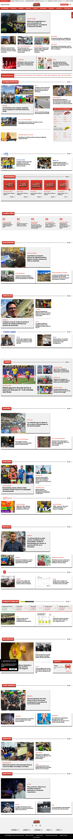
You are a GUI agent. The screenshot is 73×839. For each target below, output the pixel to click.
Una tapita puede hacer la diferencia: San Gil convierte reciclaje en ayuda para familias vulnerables (61, 64)
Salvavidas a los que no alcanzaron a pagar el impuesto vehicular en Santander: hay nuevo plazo (61, 561)
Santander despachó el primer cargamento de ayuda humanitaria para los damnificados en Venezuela (24, 277)
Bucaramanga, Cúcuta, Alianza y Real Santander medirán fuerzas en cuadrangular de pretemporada (17, 489)
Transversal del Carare (41, 75)
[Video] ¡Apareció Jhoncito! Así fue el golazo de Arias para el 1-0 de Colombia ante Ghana (65, 226)
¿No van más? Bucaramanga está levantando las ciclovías (42, 112)
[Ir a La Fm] (5, 154)
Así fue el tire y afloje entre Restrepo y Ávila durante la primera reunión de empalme (23, 582)
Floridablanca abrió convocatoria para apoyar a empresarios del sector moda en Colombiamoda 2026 (25, 64)
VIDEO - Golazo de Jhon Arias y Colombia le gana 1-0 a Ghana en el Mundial (60, 508)
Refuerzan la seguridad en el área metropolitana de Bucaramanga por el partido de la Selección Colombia (37, 23)
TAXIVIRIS (21, 8)
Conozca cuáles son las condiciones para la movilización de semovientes (23, 620)
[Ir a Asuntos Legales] (9, 332)
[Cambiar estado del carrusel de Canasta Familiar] (9, 1)
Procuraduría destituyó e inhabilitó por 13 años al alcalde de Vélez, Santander (61, 39)
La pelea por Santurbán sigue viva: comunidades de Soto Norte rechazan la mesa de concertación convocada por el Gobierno (60, 277)
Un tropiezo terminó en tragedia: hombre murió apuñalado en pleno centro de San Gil (43, 325)
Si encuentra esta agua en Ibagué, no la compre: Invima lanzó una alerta (22, 224)
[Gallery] (36, 188)
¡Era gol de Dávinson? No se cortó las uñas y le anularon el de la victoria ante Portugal (61, 391)
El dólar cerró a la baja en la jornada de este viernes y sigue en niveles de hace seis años (61, 582)
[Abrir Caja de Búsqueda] (70, 4)
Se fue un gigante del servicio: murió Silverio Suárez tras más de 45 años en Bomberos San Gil (43, 670)
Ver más (69, 82)
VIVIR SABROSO (68, 8)
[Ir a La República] (4, 572)
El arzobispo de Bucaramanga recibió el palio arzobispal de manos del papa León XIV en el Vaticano (61, 48)
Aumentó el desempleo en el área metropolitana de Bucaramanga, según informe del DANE (23, 561)
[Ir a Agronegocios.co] (27, 601)
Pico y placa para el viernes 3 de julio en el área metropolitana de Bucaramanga (30, 122)
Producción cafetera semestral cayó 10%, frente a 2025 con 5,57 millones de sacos (60, 620)
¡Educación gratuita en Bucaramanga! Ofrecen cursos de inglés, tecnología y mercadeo (17, 765)
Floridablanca (53, 75)
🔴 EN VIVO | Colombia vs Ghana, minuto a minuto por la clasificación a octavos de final (61, 370)
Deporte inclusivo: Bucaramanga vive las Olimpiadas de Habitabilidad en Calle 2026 (43, 491)
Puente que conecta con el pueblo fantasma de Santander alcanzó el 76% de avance (43, 767)
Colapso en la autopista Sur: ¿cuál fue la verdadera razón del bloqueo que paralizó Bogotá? (61, 381)
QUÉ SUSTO (59, 8)
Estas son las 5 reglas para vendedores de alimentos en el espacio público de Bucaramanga (43, 756)
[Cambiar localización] (64, 4)
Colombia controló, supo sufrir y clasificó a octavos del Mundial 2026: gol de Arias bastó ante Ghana (24, 164)
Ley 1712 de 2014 (36, 837)
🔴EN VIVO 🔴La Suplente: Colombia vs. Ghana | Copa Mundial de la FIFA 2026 (23, 508)
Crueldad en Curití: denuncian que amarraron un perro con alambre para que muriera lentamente (42, 89)
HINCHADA (28, 8)
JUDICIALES (13, 8)
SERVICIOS (51, 8)
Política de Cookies (63, 835)
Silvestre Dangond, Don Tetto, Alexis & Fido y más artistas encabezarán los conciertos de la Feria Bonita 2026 (37, 701)
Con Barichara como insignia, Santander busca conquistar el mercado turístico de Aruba (16, 109)
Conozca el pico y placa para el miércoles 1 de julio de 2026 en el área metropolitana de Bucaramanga (60, 443)
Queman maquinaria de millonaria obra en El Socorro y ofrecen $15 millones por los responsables (43, 313)
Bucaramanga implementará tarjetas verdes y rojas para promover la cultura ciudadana (41, 50)
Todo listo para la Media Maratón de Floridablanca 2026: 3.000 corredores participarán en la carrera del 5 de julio (43, 480)
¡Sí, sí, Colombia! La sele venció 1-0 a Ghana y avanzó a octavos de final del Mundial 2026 (50, 225)
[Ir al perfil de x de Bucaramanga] (36, 825)
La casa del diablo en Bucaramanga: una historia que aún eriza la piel (61, 808)
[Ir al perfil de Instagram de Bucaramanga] (40, 825)
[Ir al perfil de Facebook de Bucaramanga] (32, 825)
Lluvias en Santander (65, 75)
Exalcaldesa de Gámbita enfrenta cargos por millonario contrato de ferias (32, 138)
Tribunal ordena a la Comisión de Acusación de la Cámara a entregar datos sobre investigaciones (60, 341)
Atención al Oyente (39, 835)
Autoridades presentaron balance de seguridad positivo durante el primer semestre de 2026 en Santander (37, 258)
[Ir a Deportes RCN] (7, 498)
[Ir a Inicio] (36, 4)
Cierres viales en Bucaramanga (24, 75)
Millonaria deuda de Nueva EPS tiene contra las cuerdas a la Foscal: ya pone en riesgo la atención (8, 50)
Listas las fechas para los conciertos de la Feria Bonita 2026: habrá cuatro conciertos (24, 720)
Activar (4, 669)
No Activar (13, 669)
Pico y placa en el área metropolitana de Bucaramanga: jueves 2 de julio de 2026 (23, 443)
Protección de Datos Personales (51, 835)
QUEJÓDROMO (4, 8)
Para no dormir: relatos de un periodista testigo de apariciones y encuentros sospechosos (36, 789)
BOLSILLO (35, 8)
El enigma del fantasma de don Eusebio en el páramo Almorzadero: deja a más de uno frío (24, 808)
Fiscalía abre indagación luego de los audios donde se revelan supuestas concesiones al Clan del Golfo (24, 341)
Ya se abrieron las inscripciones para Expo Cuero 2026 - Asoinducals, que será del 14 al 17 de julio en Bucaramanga (60, 720)
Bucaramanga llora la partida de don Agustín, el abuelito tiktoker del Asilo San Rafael (43, 656)
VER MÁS (12, 196)
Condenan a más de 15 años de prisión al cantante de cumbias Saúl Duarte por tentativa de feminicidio (16, 323)
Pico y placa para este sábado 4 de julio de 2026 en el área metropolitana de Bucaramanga (25, 50)
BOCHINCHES (43, 8)
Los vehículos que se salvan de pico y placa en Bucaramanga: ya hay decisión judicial (37, 424)
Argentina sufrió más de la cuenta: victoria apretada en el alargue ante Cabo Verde (60, 164)
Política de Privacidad (29, 835)
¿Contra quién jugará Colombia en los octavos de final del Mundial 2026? (8, 225)
